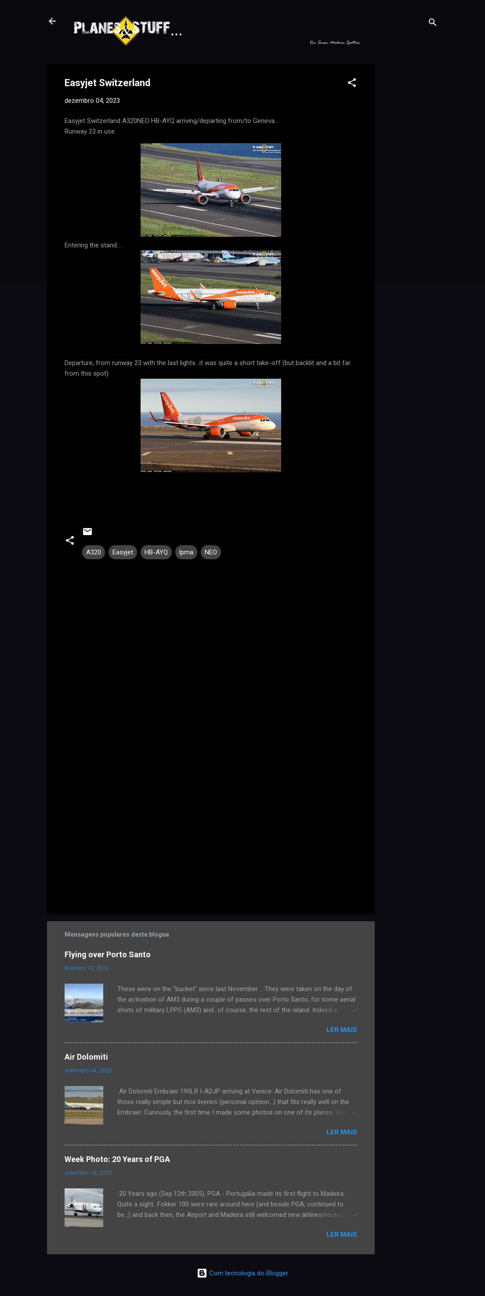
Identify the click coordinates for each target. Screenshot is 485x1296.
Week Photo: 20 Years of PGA (117, 1159)
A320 (93, 552)
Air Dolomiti (86, 1056)
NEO (211, 552)
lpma (186, 552)
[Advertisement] (410, 196)
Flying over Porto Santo (108, 954)
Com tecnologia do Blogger (242, 1273)
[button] (352, 84)
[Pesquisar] (432, 24)
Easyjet (122, 552)
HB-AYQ (156, 552)
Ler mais (341, 1030)
